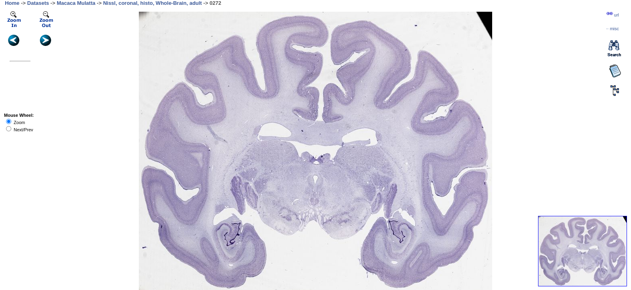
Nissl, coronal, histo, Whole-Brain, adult (152, 3)
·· (612, 28)
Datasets (38, 3)
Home (12, 3)
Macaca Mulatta (76, 3)
